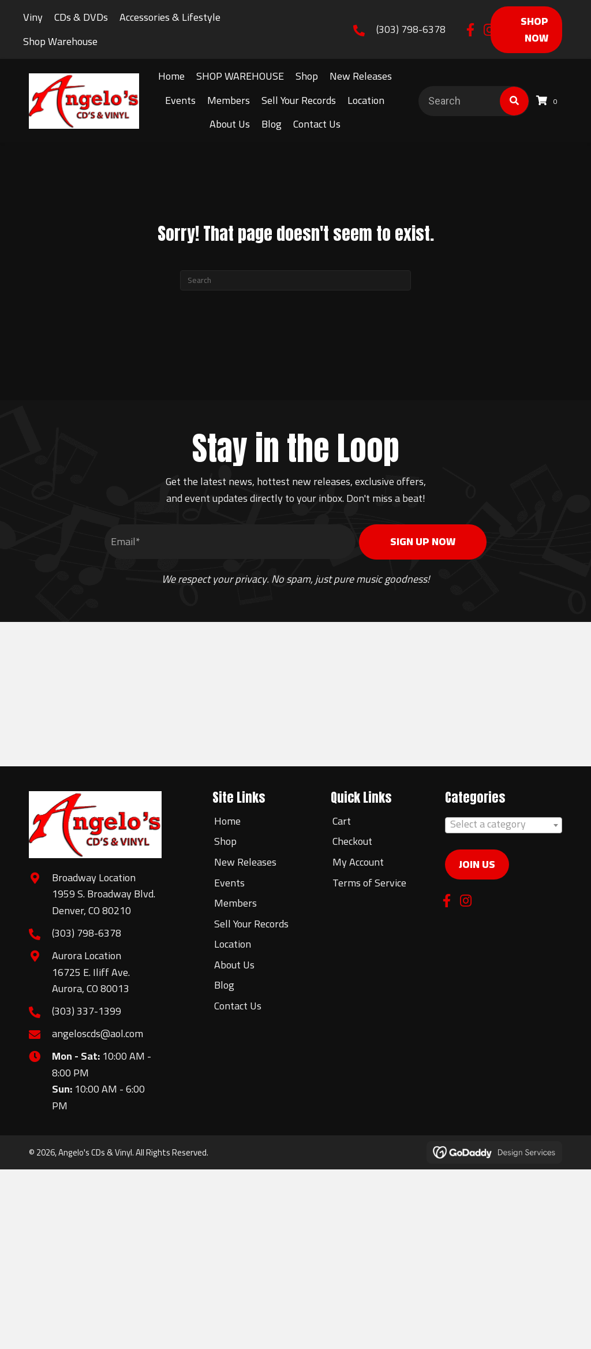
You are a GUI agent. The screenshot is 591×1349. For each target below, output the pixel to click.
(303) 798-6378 (411, 29)
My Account (358, 861)
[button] (470, 29)
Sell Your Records (251, 923)
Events (229, 882)
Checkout (352, 841)
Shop (225, 841)
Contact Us (237, 1005)
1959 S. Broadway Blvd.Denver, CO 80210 (103, 902)
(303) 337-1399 (86, 1010)
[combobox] (503, 825)
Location (232, 943)
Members (235, 902)
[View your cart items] (548, 100)
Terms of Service (369, 882)
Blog (224, 984)
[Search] (295, 280)
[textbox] (504, 824)
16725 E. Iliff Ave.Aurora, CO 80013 (91, 980)
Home (227, 820)
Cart (341, 820)
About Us (234, 964)
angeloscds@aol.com (97, 1033)
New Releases (245, 861)
